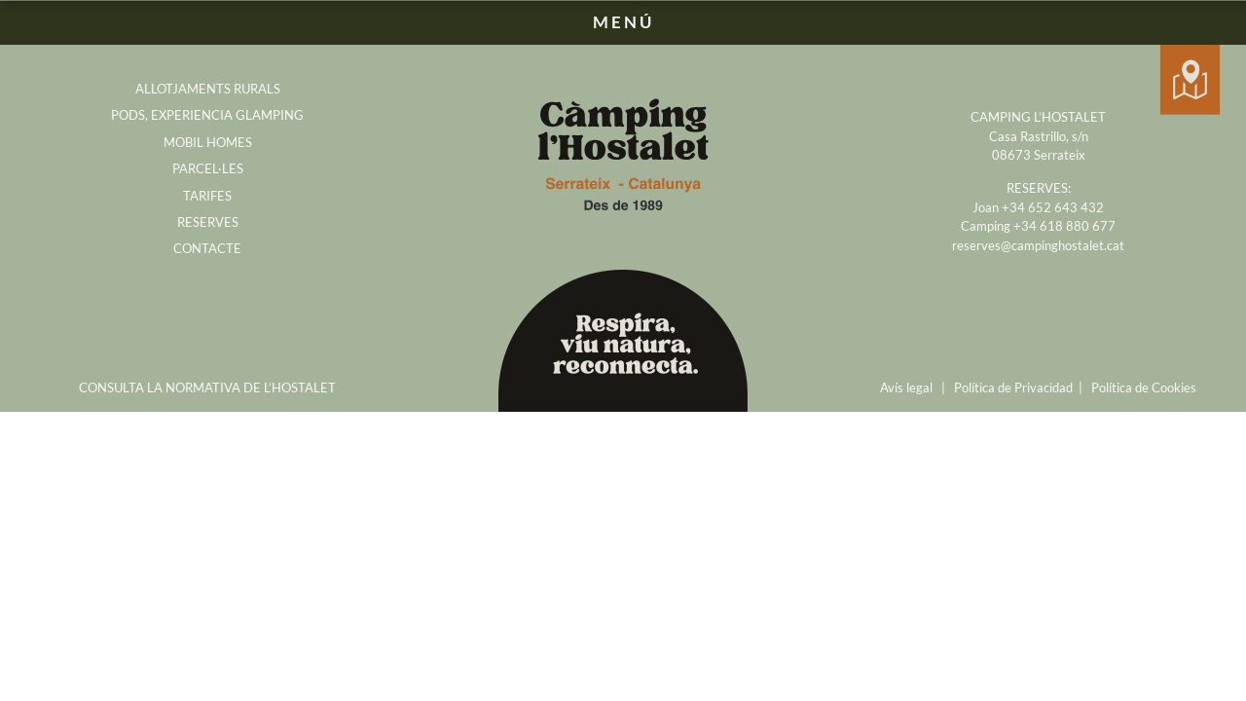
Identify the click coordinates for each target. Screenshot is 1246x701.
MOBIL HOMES (208, 142)
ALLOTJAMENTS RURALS (207, 88)
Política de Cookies (1143, 387)
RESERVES (207, 222)
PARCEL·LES (207, 168)
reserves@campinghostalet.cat (1038, 245)
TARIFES (207, 195)
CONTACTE (207, 248)
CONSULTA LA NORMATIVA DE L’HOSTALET (207, 387)
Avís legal (906, 387)
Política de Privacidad (1013, 387)
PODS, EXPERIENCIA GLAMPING (207, 115)
